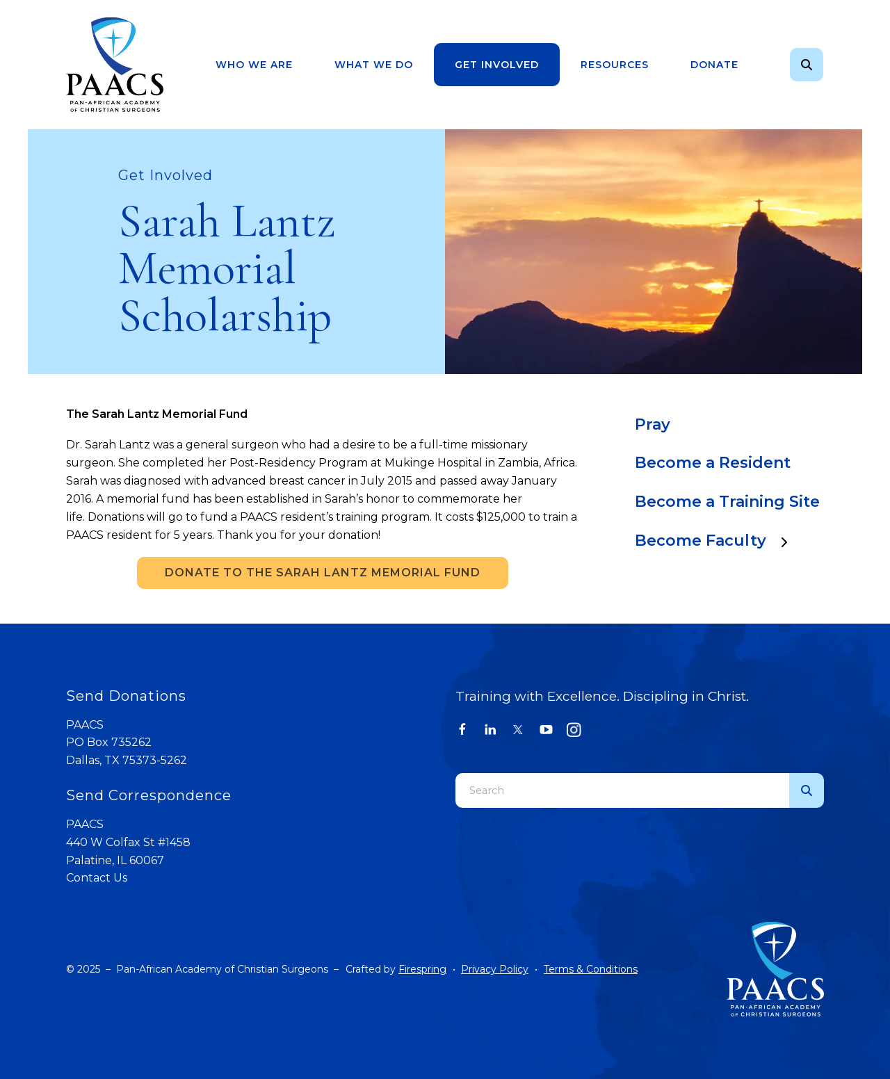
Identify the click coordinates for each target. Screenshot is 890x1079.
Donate (714, 64)
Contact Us (96, 877)
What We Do (373, 64)
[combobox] (622, 790)
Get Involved (497, 64)
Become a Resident (713, 462)
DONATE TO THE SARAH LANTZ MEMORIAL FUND (322, 572)
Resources (615, 64)
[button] (806, 64)
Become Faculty (718, 540)
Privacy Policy (494, 969)
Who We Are (254, 64)
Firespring (422, 969)
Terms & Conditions (591, 969)
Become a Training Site (727, 501)
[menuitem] (254, 65)
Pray (652, 424)
